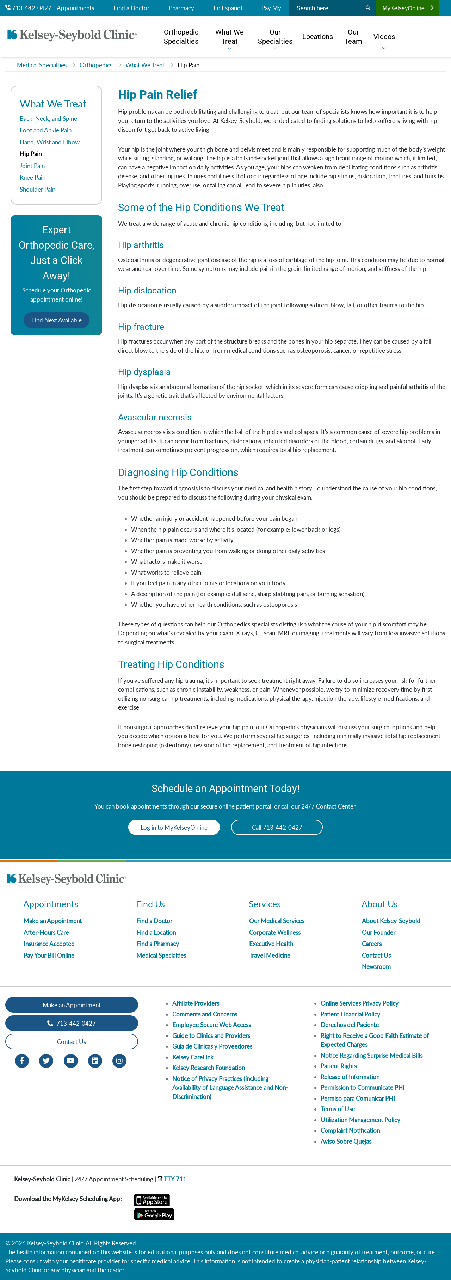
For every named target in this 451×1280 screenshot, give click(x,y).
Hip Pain (188, 65)
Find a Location (156, 932)
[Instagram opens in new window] (119, 1060)
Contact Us (376, 955)
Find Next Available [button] (56, 320)
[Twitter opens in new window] (46, 1060)
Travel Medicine (269, 955)
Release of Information (350, 1077)
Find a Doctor (131, 8)
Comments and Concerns (204, 1014)
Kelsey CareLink (193, 1057)
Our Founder (378, 932)
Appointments (75, 8)
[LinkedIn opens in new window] (95, 1060)
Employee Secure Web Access (211, 1024)
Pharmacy (181, 8)
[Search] (368, 8)
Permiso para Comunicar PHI (358, 1098)
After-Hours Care (46, 932)
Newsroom (376, 966)
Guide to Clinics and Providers (211, 1035)
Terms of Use (338, 1109)
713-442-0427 (28, 8)
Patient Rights (339, 1066)
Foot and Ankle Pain (46, 130)
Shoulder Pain (37, 189)
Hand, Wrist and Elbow (50, 142)
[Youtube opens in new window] (71, 1060)
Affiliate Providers (195, 1003)
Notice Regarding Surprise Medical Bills (371, 1055)
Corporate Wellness (275, 932)
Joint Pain (32, 165)
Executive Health (271, 943)
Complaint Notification (350, 1130)
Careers (372, 943)
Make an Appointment (53, 921)
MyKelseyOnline (408, 8)
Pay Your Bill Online (49, 955)
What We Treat (145, 65)
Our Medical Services (276, 921)
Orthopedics (96, 65)
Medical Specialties (42, 65)
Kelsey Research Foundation (208, 1067)
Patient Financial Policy (350, 1014)
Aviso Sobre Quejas (346, 1141)
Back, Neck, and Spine (48, 118)
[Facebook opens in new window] (22, 1060)
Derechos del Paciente (350, 1024)
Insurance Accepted (49, 943)
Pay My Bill (276, 8)
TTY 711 (171, 1179)
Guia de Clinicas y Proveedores (212, 1046)
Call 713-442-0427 (277, 827)
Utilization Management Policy (360, 1120)
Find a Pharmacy (157, 943)
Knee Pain (32, 177)
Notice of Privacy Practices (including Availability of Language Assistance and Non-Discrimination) (230, 1087)
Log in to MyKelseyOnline (174, 827)
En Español (228, 8)
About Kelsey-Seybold (391, 921)
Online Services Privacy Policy (360, 1003)
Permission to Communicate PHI (362, 1087)
